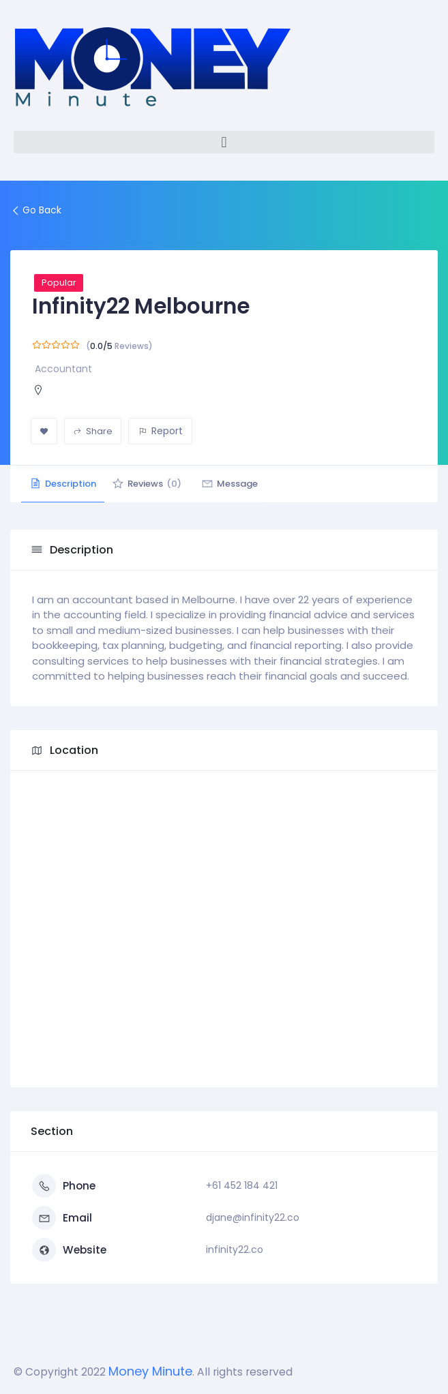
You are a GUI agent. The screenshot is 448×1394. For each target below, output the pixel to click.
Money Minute (150, 1371)
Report (160, 431)
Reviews (163, 483)
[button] (224, 142)
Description (68, 483)
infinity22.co (234, 1249)
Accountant (63, 369)
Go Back (35, 210)
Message (257, 483)
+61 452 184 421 (242, 1185)
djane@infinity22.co (252, 1217)
